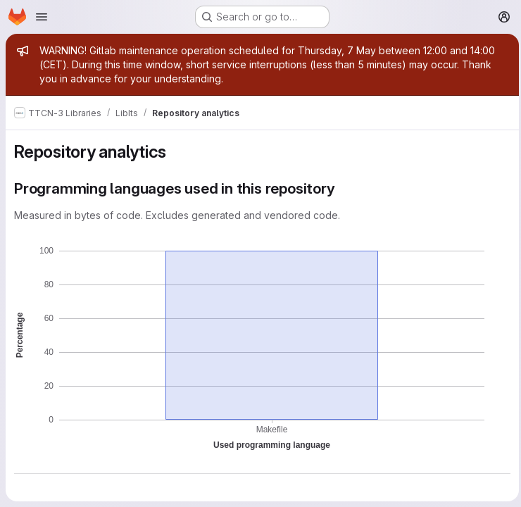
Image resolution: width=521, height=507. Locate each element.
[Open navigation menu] (41, 17)
